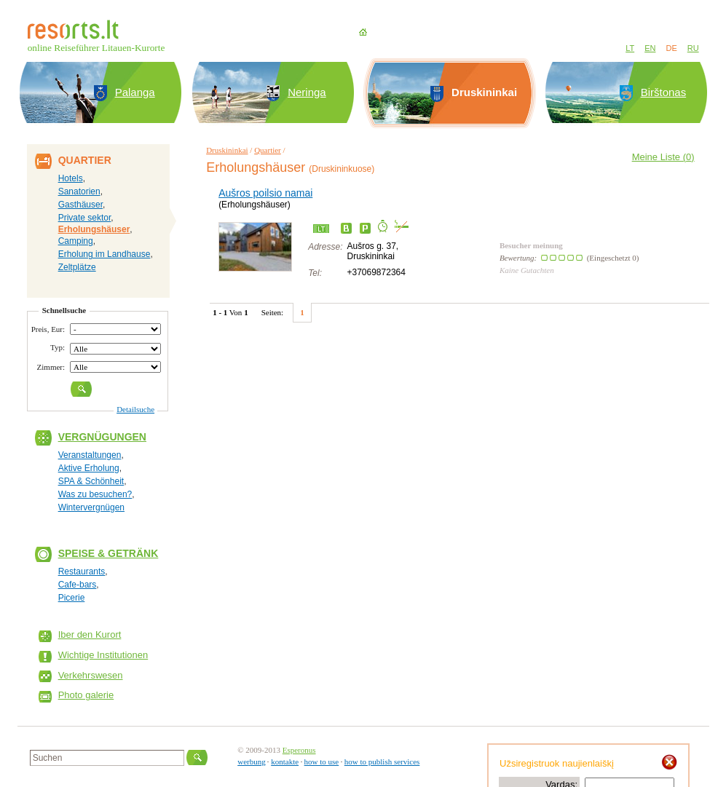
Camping (75, 241)
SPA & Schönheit (91, 481)
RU (693, 48)
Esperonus (299, 750)
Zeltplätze (77, 267)
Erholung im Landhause (104, 254)
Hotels (70, 178)
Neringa (307, 92)
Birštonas (664, 92)
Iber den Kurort (90, 634)
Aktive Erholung (88, 468)
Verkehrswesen (90, 675)
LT (630, 48)
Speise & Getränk (108, 553)
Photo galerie (86, 694)
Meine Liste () (663, 156)
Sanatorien (79, 191)
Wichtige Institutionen (103, 654)
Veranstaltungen (90, 455)
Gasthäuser (80, 204)
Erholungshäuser (94, 229)
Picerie (71, 598)
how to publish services (382, 761)
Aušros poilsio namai (265, 193)
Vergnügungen (102, 437)
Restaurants (82, 571)
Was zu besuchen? (95, 494)
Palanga (135, 92)
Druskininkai (227, 150)
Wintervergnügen (91, 507)
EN (649, 48)
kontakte (285, 761)
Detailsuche (135, 409)
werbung (251, 761)
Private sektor (84, 218)
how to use (321, 761)
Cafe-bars (77, 585)
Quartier (267, 150)
